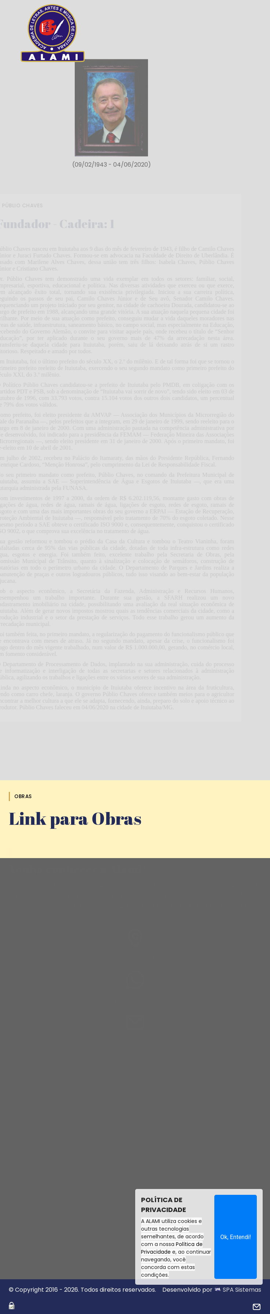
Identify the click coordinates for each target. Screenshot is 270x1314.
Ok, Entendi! (235, 1237)
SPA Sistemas (237, 1289)
